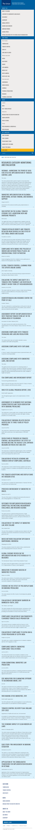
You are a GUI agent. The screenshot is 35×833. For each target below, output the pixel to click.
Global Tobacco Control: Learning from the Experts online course (16, 266)
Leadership (4, 20)
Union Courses (5, 85)
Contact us (15, 825)
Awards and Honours (7, 26)
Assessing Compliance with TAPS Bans (15, 346)
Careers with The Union (7, 144)
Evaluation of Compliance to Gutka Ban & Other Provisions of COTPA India (17, 633)
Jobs (4, 825)
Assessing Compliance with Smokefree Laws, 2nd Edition (16, 360)
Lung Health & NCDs (6, 52)
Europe (3, 64)
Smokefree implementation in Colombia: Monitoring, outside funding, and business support (17, 196)
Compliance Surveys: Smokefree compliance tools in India (13, 648)
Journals (4, 88)
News (3, 106)
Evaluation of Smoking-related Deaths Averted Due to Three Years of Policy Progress (16, 422)
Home (3, 157)
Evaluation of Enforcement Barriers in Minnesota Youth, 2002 (16, 601)
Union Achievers (5, 117)
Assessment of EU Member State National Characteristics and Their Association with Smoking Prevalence (16, 404)
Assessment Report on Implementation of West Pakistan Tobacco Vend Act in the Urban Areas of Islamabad (17, 316)
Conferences (5, 82)
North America (5, 73)
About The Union (6, 11)
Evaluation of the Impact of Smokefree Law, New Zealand (16, 524)
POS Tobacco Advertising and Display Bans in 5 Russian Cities (17, 475)
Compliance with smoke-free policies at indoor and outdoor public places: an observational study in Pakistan (16, 251)
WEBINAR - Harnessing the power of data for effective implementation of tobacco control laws (17, 173)
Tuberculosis (5, 43)
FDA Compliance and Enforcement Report (17, 378)
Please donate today (6, 141)
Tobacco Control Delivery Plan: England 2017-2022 (17, 709)
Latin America (5, 67)
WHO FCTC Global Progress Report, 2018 (16, 390)
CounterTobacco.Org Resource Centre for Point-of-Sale (17, 299)
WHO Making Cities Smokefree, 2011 (14, 696)
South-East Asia (6, 76)
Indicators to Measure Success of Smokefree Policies (14, 571)
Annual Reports (5, 23)
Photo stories (5, 120)
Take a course (5, 138)
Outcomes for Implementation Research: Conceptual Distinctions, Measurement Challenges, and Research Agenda (16, 505)
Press (8, 825)
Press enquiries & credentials (9, 126)
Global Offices (5, 32)
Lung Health (5, 793)
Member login (8, 822)
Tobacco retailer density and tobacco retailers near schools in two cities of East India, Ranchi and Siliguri (16, 231)
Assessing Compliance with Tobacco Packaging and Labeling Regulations (15, 333)
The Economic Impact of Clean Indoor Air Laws (17, 725)
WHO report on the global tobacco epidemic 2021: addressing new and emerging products (15, 213)
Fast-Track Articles (6, 109)
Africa (3, 58)
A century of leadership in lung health (11, 14)
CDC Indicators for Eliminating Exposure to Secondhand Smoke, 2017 (16, 679)
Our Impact (4, 17)
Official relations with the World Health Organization (15, 35)
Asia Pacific (4, 61)
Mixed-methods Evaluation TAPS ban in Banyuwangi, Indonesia (16, 540)
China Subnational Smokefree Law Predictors (14, 663)
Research (4, 94)
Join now (4, 150)
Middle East (4, 70)
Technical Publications (7, 91)
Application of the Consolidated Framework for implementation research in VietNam (17, 764)
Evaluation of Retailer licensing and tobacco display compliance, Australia (16, 459)
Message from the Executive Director (10, 114)
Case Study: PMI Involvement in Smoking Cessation (16, 745)
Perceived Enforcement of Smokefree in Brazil (16, 490)
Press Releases (5, 129)
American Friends (6, 29)
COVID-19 (4, 49)
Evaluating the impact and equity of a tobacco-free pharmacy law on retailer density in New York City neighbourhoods (17, 282)
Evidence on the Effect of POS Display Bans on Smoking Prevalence (17, 587)
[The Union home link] (13, 3)
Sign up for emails (6, 147)
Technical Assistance (7, 97)
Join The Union (5, 135)
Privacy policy (23, 825)
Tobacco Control (6, 46)
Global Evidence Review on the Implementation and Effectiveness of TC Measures (16, 555)
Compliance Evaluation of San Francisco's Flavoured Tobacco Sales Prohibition (17, 617)
